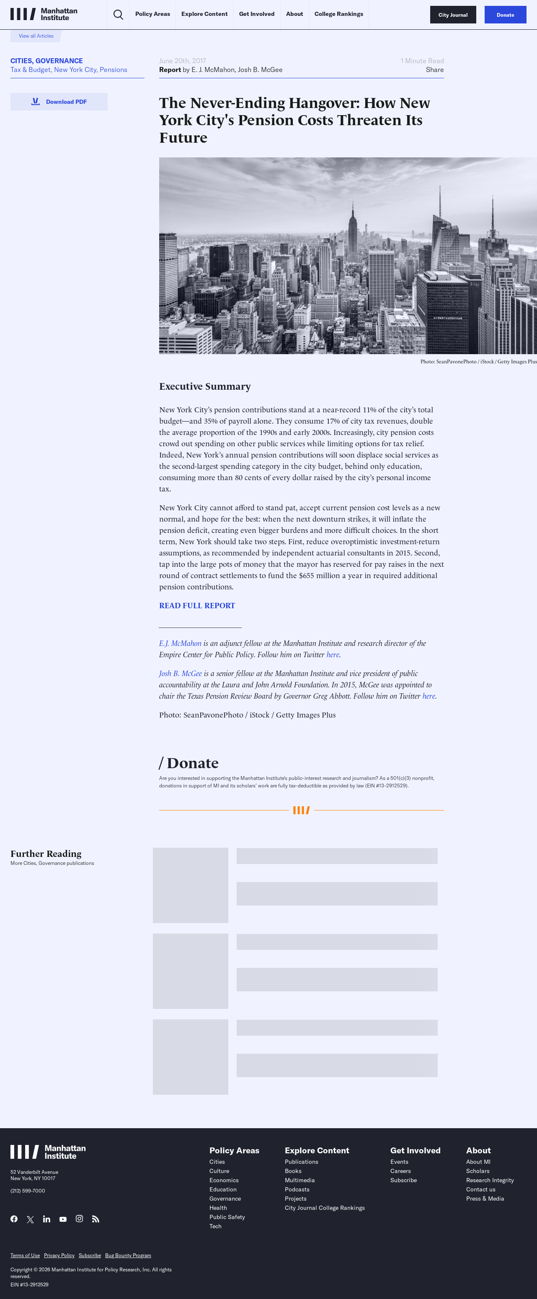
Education (223, 1189)
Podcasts (297, 1189)
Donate (193, 761)
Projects (296, 1198)
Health (218, 1208)
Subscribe (403, 1180)
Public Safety (227, 1217)
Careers (400, 1171)
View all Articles (36, 36)
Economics (224, 1180)
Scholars (478, 1171)
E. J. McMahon (213, 69)
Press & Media (485, 1198)
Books (293, 1171)
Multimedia (300, 1180)
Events (399, 1161)
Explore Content (204, 14)
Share (435, 69)
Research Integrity (490, 1180)
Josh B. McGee (260, 69)
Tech (215, 1226)
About (294, 14)
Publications (301, 1161)
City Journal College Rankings (325, 1208)
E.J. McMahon (180, 642)
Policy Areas (152, 14)
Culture (219, 1171)
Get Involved (257, 14)
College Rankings (339, 14)
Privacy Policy (59, 1255)
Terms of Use (25, 1255)
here (333, 653)
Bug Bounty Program (128, 1255)
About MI (478, 1161)
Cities (21, 61)
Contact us (481, 1189)
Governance (59, 61)
